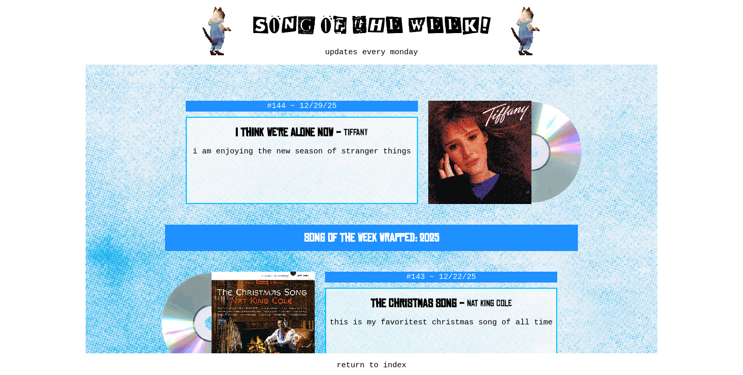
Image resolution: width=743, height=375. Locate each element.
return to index (371, 365)
